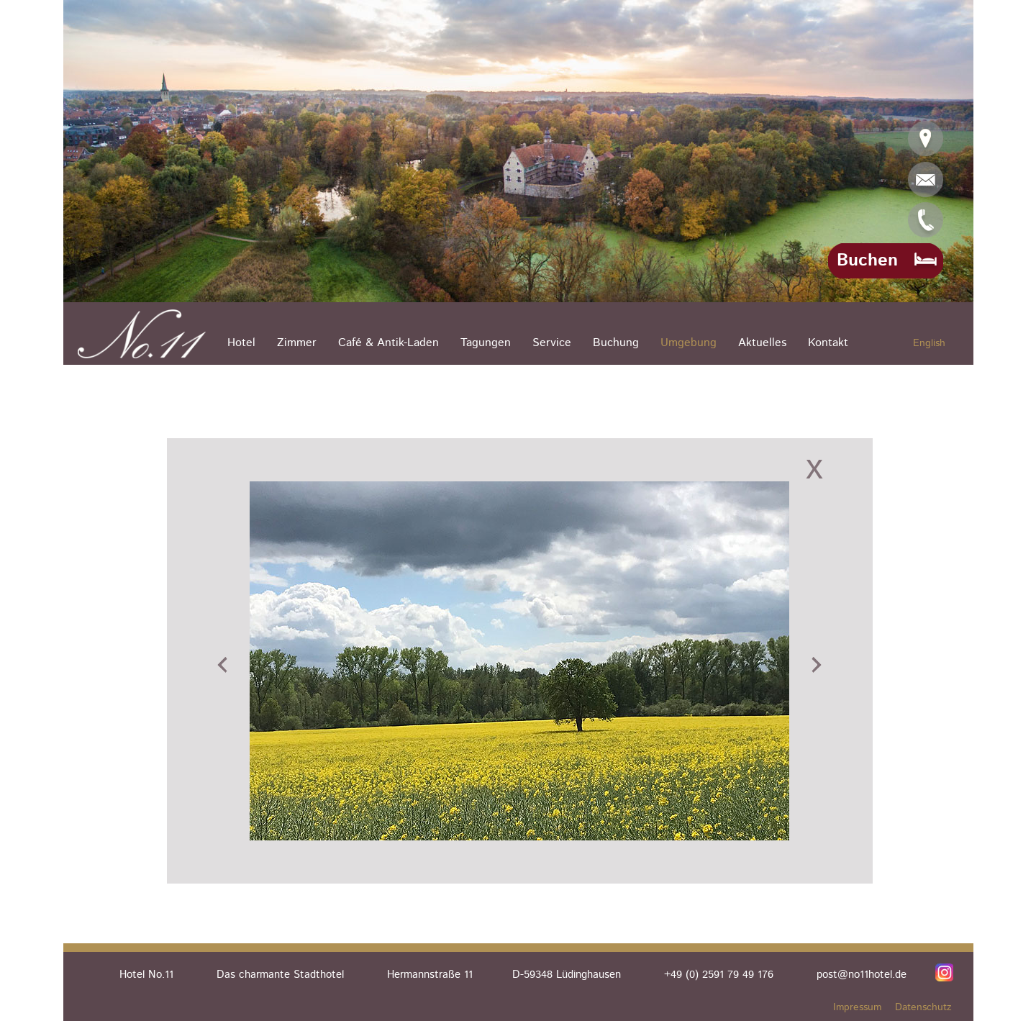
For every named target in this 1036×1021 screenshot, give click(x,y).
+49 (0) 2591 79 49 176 (718, 974)
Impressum (857, 1007)
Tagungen (485, 343)
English (929, 343)
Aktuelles (762, 343)
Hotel (241, 343)
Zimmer (297, 343)
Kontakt (828, 343)
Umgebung (688, 343)
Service (551, 343)
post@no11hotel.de (861, 974)
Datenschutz (923, 1007)
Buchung (616, 343)
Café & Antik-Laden (388, 343)
